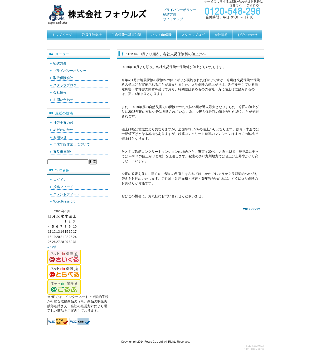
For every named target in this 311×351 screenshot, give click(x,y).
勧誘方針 (169, 14)
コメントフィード (66, 194)
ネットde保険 (161, 35)
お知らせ (60, 137)
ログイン (60, 180)
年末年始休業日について (71, 144)
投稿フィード (63, 187)
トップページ (62, 35)
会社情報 (221, 35)
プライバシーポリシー (179, 10)
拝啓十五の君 (63, 122)
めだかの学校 (63, 130)
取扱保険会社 (92, 35)
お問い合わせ (248, 35)
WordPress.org (64, 201)
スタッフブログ (193, 35)
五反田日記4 (62, 151)
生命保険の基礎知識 (126, 35)
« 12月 (52, 247)
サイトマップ (173, 19)
